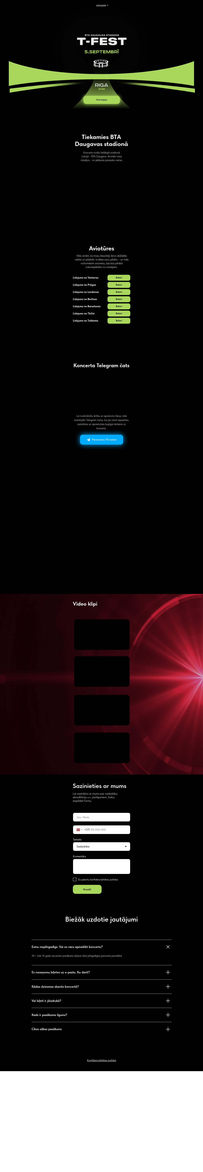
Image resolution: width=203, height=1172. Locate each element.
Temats (77, 940)
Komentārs (79, 957)
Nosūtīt (87, 990)
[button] (119, 379)
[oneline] (101, 918)
